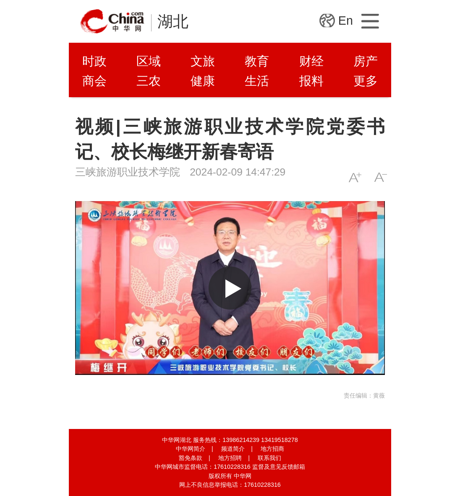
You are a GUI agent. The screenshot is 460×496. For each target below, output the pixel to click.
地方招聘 (230, 458)
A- (380, 177)
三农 (148, 81)
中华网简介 (190, 448)
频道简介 (233, 448)
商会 (94, 81)
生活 (257, 81)
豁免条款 (190, 458)
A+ (355, 177)
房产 (365, 61)
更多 (365, 81)
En (345, 20)
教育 (257, 61)
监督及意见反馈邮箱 (278, 466)
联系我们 (269, 458)
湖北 (172, 21)
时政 (94, 61)
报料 (311, 81)
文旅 (203, 61)
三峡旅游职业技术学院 (127, 172)
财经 (311, 61)
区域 (148, 61)
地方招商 (272, 448)
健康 (203, 81)
